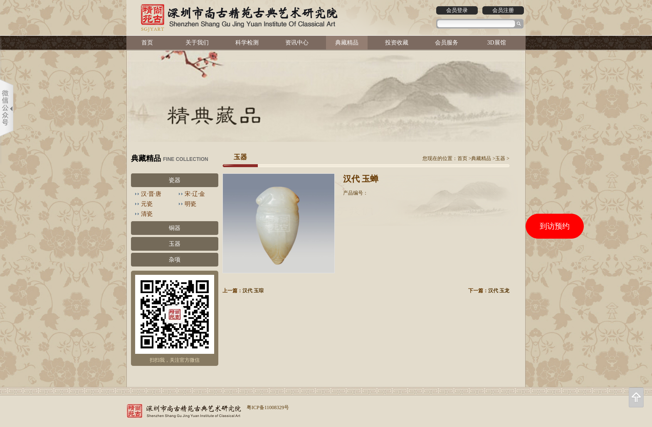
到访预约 (555, 226)
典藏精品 (346, 42)
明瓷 (190, 204)
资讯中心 (297, 42)
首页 (147, 42)
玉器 (174, 244)
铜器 (174, 228)
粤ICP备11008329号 (268, 407)
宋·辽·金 (195, 194)
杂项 (174, 260)
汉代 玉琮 (253, 291)
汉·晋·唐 (151, 194)
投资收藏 (396, 42)
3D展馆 (496, 42)
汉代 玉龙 (498, 291)
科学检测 (247, 42)
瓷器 (174, 180)
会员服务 (446, 42)
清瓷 (147, 214)
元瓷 (147, 204)
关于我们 (197, 42)
